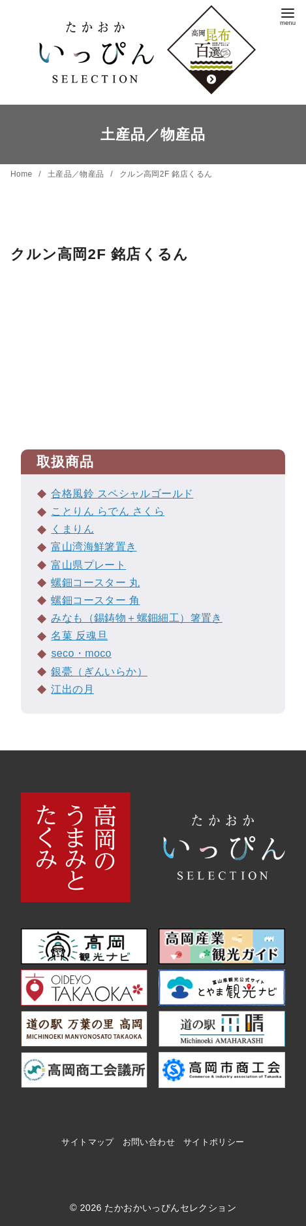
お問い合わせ (149, 1142)
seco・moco (81, 653)
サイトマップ (87, 1142)
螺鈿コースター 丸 (95, 582)
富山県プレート (88, 564)
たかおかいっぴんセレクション (170, 1207)
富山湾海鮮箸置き (93, 546)
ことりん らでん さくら (107, 511)
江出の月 (72, 689)
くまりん (72, 528)
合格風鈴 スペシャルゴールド (122, 493)
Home (22, 174)
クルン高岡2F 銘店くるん (166, 174)
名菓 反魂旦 (79, 635)
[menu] (287, 15)
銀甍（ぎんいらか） (99, 671)
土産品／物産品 (77, 174)
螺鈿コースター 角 (95, 600)
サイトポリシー (214, 1142)
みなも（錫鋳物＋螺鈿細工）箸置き (136, 617)
